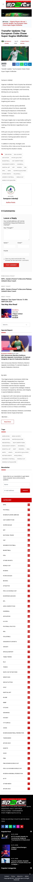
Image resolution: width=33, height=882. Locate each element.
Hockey (16, 718)
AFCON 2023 (16, 743)
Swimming (16, 713)
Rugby (16, 697)
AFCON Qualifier (16, 157)
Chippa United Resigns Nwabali (17, 315)
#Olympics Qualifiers (22, 452)
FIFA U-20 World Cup (16, 591)
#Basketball (6, 442)
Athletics (16, 586)
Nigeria (19, 167)
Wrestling (16, 677)
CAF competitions (17, 160)
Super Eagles (16, 525)
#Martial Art (6, 449)
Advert (27, 876)
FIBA (16, 758)
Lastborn (16, 310)
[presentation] (12, 491)
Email (20, 243)
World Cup (20, 177)
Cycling (16, 707)
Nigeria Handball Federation (16, 773)
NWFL (9, 170)
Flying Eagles (16, 576)
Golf (16, 687)
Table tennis (16, 657)
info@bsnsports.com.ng (13, 813)
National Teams (16, 535)
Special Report (16, 652)
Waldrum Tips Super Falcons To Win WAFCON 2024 (16, 299)
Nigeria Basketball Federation (16, 733)
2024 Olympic (18, 154)
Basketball (6, 160)
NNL (25, 167)
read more (7, 421)
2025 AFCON (5, 157)
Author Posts (10, 202)
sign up (25, 490)
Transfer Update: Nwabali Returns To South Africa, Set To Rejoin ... (21, 862)
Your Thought (8, 228)
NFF (13, 167)
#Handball (21, 445)
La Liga (16, 621)
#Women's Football (8, 458)
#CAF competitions (19, 442)
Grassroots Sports (8, 164)
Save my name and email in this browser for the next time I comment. (17, 259)
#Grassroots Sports (8, 445)
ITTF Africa (16, 723)
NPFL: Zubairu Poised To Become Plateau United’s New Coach (16, 278)
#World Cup (21, 458)
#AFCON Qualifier (17, 439)
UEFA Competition (16, 606)
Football (17, 510)
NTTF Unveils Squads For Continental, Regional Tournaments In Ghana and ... (20, 839)
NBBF (16, 702)
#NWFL (11, 452)
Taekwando (16, 738)
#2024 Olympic (16, 436)
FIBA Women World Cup (16, 763)
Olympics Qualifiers (20, 170)
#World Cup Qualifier (9, 462)
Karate (16, 748)
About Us (20, 876)
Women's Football (8, 177)
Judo (16, 753)
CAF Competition (16, 520)
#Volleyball (18, 455)
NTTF (16, 778)
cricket (16, 647)
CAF (16, 540)
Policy (13, 876)
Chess (16, 728)
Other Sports (6, 173)
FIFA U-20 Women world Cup (16, 768)
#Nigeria (21, 449)
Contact (6, 876)
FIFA (16, 555)
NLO (16, 662)
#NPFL (4, 452)
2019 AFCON (8, 154)
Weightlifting (16, 682)
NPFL (3, 170)
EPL (16, 601)
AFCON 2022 (16, 789)
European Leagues (16, 596)
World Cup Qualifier (8, 180)
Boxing (16, 581)
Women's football (16, 545)
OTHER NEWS (16, 784)
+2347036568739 (17, 811)
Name (6, 243)
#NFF (14, 449)
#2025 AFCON (6, 439)
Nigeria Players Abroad (18, 21)
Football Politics (16, 626)
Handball (20, 164)
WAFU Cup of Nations (16, 672)
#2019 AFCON (6, 436)
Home (5, 21)
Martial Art (6, 167)
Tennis (16, 667)
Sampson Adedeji (7, 353)
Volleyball (17, 173)
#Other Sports (7, 455)
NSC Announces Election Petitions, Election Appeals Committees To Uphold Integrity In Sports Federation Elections (15, 357)
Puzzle (6, 251)
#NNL (28, 449)
